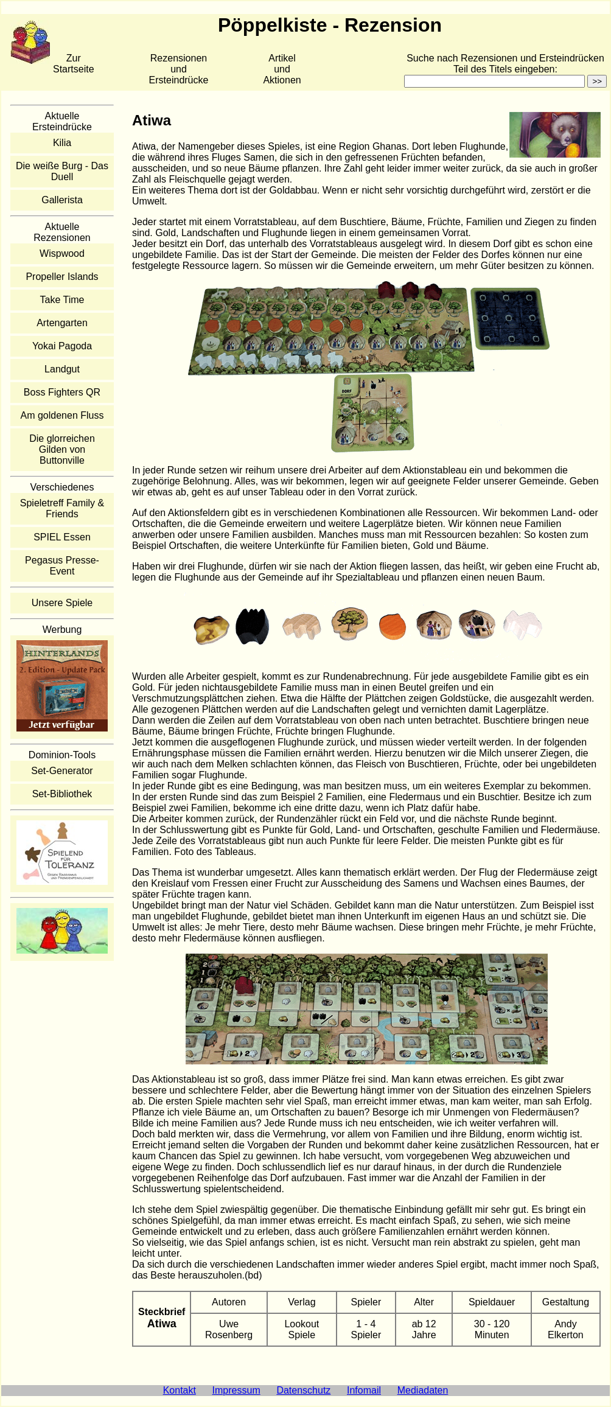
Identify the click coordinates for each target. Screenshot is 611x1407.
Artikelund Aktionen (282, 69)
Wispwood (62, 253)
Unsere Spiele (62, 603)
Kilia (62, 143)
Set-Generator (62, 771)
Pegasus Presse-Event (62, 565)
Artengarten (62, 323)
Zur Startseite (73, 63)
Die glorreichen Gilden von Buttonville (62, 449)
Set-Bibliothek (62, 794)
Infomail (364, 1390)
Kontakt (179, 1390)
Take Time (62, 300)
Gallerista (62, 200)
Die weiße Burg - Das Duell (62, 171)
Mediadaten (423, 1390)
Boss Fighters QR (62, 392)
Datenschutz (303, 1390)
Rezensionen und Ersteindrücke (179, 69)
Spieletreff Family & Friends (62, 508)
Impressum (236, 1390)
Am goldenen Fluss (62, 415)
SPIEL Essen (62, 537)
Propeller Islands (62, 276)
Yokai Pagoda (62, 346)
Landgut (62, 369)
